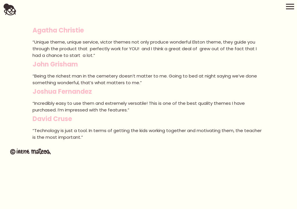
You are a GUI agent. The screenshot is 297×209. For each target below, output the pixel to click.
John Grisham (55, 64)
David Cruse (52, 118)
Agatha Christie (58, 30)
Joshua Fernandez (62, 91)
